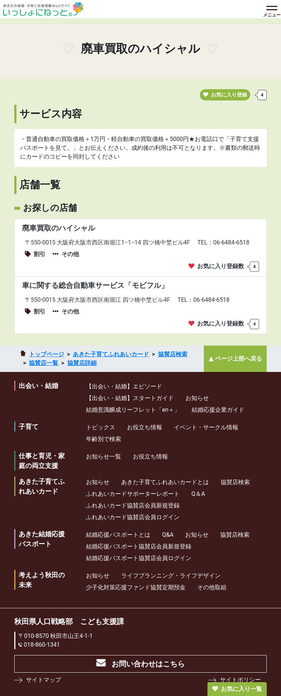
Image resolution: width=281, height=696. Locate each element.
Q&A (167, 534)
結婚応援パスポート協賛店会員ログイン (138, 558)
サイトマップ (43, 679)
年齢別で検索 (103, 439)
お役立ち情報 (144, 427)
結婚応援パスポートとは (118, 534)
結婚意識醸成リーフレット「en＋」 (133, 409)
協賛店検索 (172, 354)
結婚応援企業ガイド (218, 409)
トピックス (100, 427)
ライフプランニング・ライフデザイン (171, 575)
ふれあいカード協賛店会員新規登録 (133, 505)
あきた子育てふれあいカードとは (165, 482)
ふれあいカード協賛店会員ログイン (133, 517)
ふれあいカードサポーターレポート (133, 493)
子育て (28, 426)
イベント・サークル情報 (206, 427)
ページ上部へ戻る (238, 358)
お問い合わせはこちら (148, 663)
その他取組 (211, 587)
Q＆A (198, 493)
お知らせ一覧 (103, 456)
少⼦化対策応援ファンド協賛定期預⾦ (136, 587)
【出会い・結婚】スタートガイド (130, 398)
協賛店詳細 (82, 363)
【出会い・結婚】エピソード (124, 386)
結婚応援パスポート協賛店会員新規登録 (138, 546)
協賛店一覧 (43, 363)
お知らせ (197, 398)
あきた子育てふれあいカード (111, 354)
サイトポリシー (240, 679)
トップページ (46, 354)
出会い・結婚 (38, 385)
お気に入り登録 (225, 95)
